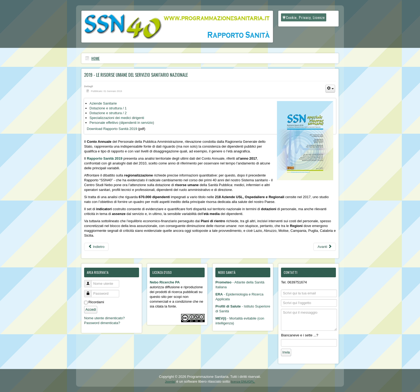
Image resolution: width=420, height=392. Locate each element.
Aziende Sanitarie (103, 103)
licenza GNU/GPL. (243, 381)
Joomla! (170, 381)
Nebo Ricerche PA (165, 282)
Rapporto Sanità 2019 (104, 158)
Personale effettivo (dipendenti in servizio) (121, 123)
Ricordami (96, 302)
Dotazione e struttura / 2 (108, 113)
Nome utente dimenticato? (104, 318)
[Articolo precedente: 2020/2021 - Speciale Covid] (96, 247)
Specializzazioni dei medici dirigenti (116, 118)
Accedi (90, 310)
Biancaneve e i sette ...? (299, 335)
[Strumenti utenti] (330, 89)
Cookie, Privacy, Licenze (303, 17)
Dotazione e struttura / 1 (108, 108)
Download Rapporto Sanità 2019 (112, 129)
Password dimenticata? (102, 323)
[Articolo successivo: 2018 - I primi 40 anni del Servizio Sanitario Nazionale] (324, 247)
